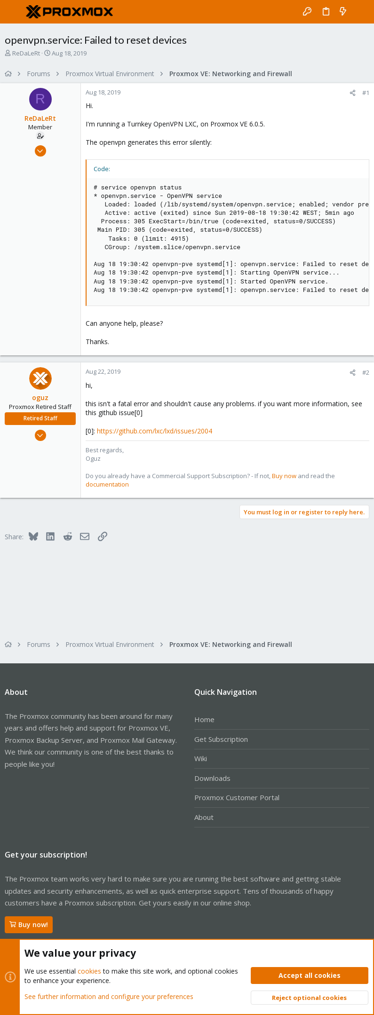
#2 (365, 372)
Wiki (200, 758)
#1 (365, 92)
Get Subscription (221, 739)
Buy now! (28, 924)
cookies (89, 971)
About (204, 817)
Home (204, 719)
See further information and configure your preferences (108, 995)
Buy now (284, 476)
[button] (14, 11)
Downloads (212, 778)
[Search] (360, 11)
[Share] (352, 92)
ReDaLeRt (26, 53)
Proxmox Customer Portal (236, 797)
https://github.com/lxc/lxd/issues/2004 (154, 430)
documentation (107, 484)
